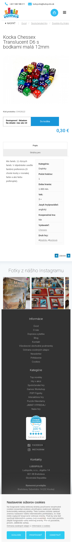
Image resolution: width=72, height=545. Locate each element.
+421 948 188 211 (17, 4)
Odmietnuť (54, 535)
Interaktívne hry (36, 397)
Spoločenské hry (39, 23)
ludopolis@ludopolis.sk (43, 4)
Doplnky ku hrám (60, 23)
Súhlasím (16, 535)
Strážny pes (35, 152)
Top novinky (36, 377)
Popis (35, 145)
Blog (36, 338)
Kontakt (36, 342)
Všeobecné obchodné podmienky (36, 346)
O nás (36, 330)
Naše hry (36, 409)
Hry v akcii (36, 381)
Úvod (24, 23)
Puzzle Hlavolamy (36, 401)
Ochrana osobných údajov (36, 349)
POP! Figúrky (36, 393)
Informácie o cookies (42, 525)
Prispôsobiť (35, 535)
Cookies (36, 361)
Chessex (43, 230)
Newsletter (36, 353)
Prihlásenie (36, 357)
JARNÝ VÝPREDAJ (36, 405)
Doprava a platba (36, 334)
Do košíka (45, 121)
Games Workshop (36, 389)
